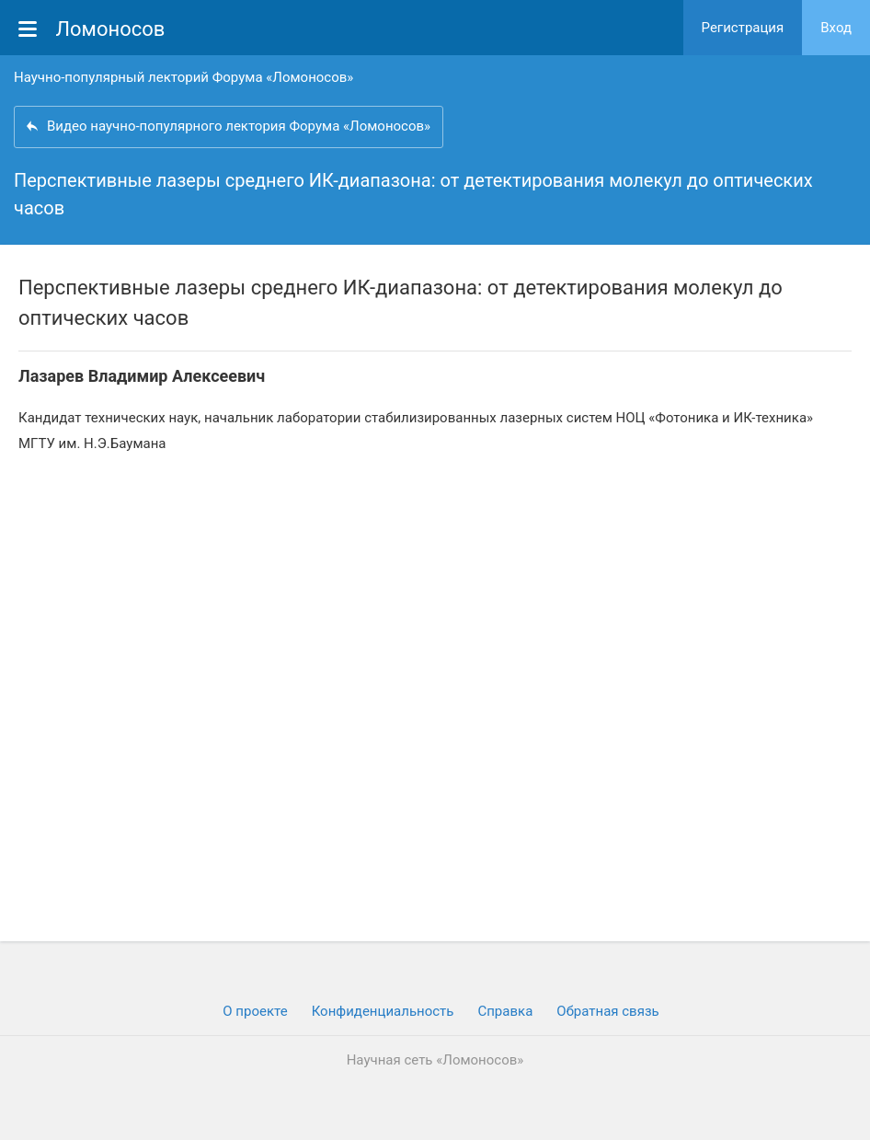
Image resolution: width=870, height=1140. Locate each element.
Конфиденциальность (383, 1011)
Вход (836, 27)
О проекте (255, 1011)
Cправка (504, 1011)
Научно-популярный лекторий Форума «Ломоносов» (183, 77)
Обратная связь (607, 1011)
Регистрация (743, 27)
